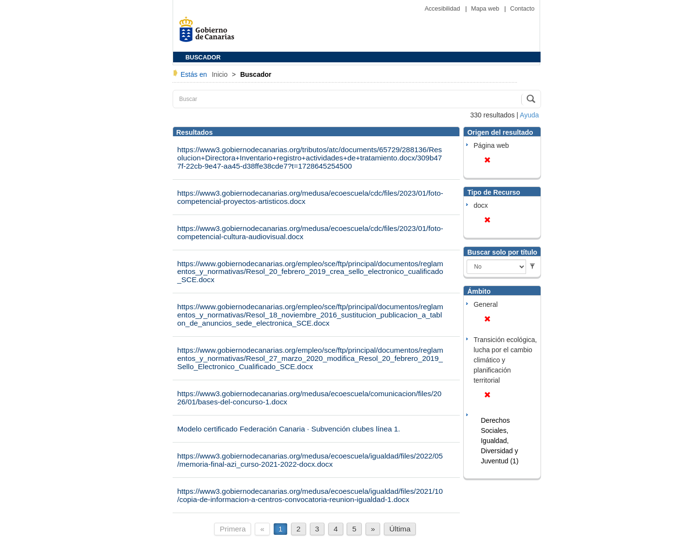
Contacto (522, 8)
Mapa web (486, 8)
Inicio (221, 74)
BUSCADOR (203, 57)
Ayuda (529, 115)
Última (399, 529)
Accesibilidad (443, 8)
